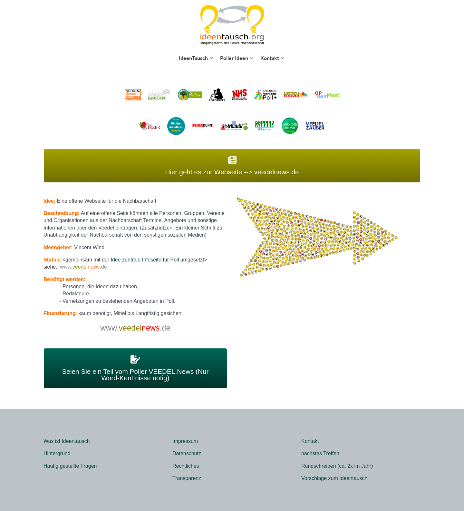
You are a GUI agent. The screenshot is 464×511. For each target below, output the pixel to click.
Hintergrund (57, 453)
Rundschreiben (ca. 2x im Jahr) (337, 466)
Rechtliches (185, 466)
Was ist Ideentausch (67, 441)
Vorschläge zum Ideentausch (334, 478)
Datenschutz (186, 453)
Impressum (185, 441)
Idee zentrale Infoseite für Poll (145, 259)
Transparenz (186, 478)
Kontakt (310, 441)
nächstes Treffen (320, 453)
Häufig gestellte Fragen (70, 466)
